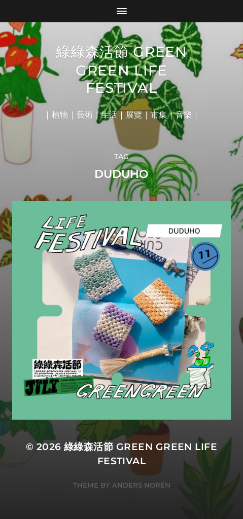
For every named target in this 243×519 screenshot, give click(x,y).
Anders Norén (141, 485)
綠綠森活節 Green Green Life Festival (121, 69)
